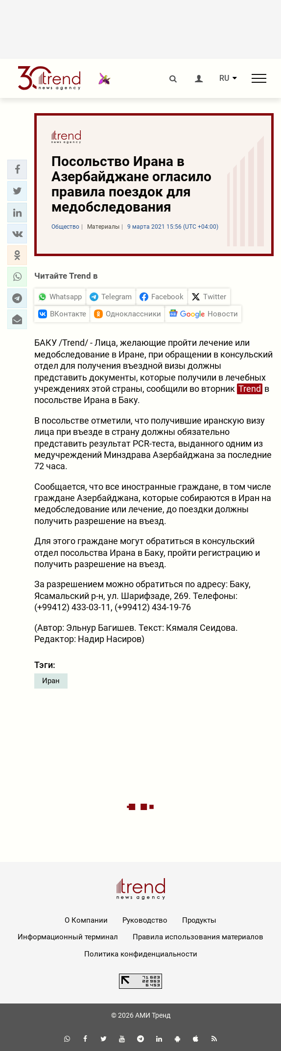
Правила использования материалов (198, 936)
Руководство (144, 920)
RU (224, 78)
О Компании (86, 920)
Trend (249, 388)
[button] (17, 169)
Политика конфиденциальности (140, 954)
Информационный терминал (68, 936)
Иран (51, 680)
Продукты (199, 920)
